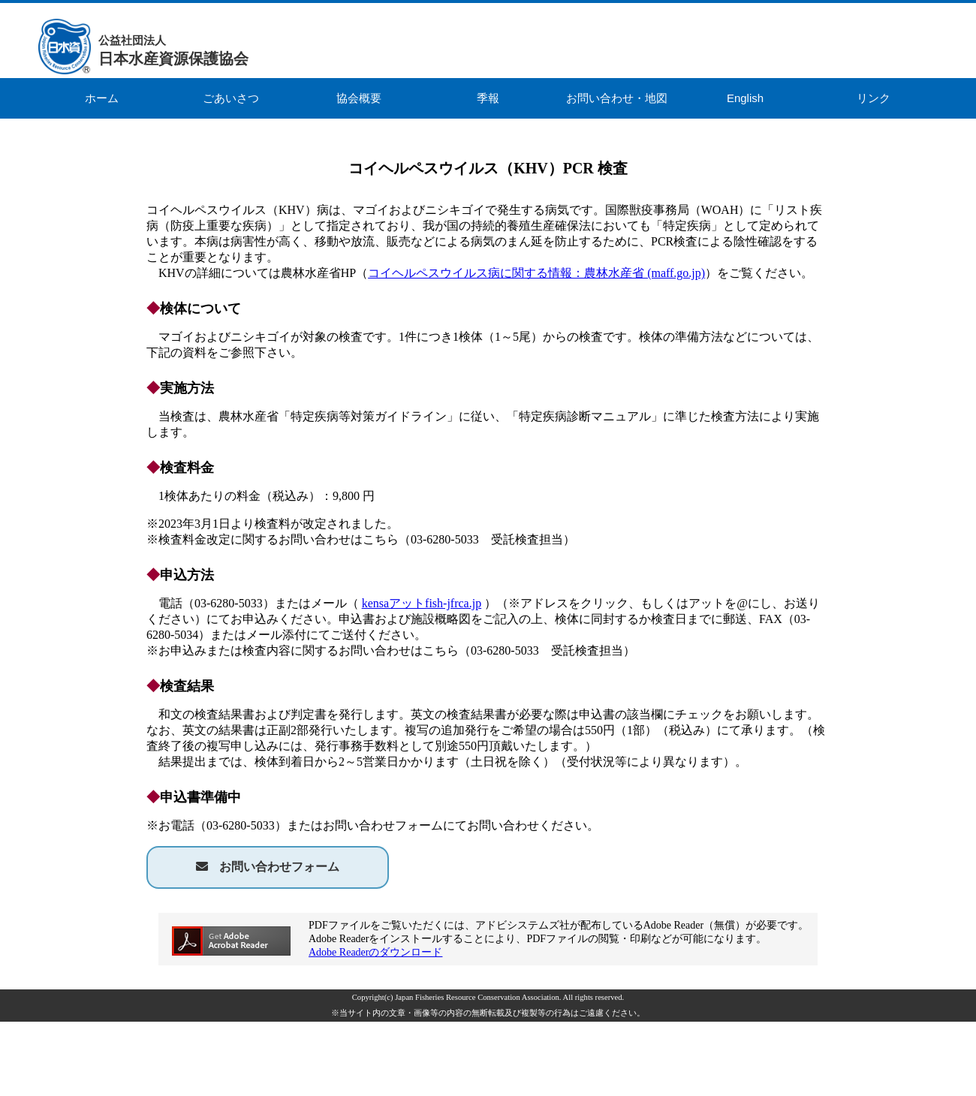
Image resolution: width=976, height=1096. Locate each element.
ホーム (102, 98)
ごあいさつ (231, 98)
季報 (488, 98)
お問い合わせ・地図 (616, 98)
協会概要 (358, 98)
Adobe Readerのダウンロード (375, 952)
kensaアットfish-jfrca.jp (422, 603)
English (745, 98)
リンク (873, 98)
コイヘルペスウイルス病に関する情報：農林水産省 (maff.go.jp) (536, 272)
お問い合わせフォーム (279, 866)
